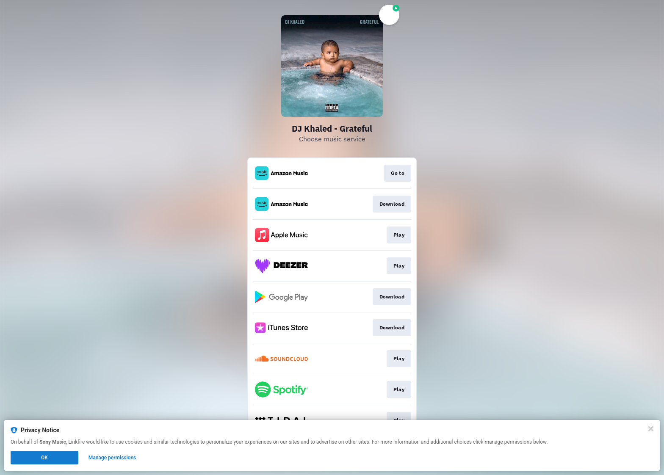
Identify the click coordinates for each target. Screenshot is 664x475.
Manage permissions (112, 458)
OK (44, 458)
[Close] (651, 429)
